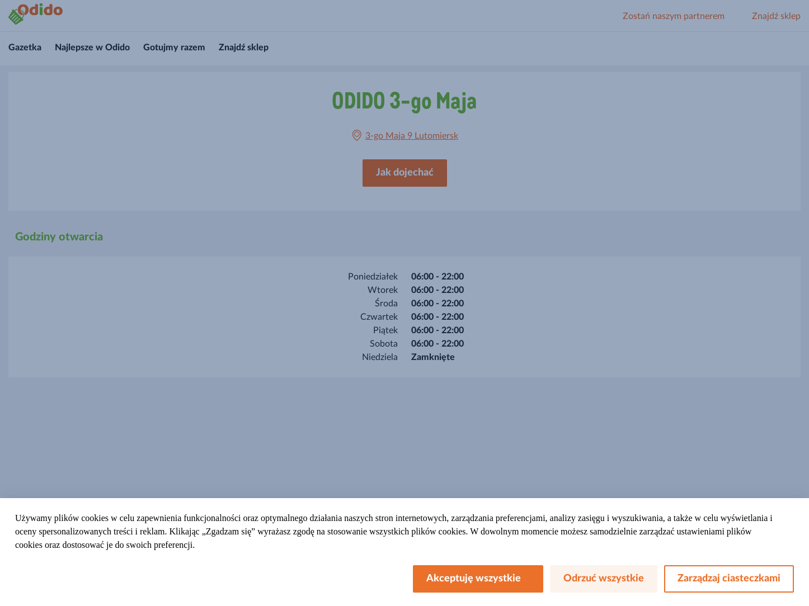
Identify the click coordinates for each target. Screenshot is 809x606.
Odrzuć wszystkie (603, 579)
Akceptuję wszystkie (478, 579)
